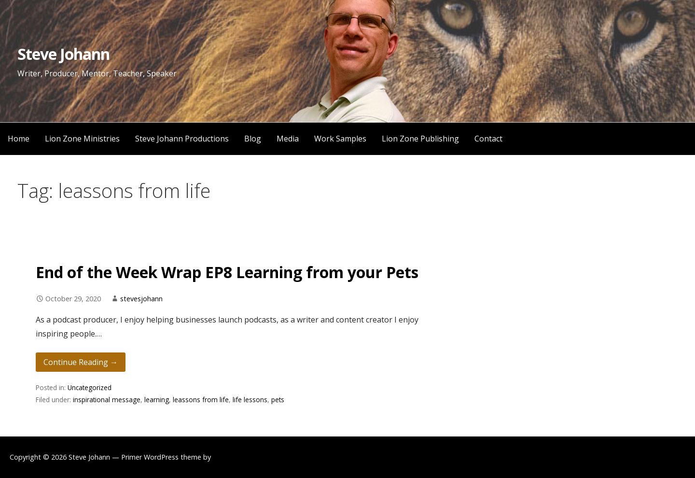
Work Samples (340, 138)
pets (277, 399)
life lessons (250, 399)
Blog (252, 138)
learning (156, 399)
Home (18, 138)
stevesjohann (141, 298)
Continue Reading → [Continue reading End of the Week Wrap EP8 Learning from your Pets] (80, 362)
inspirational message (106, 399)
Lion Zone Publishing (420, 138)
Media (288, 138)
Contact (488, 138)
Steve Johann (63, 53)
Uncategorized (89, 387)
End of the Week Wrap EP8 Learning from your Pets (227, 272)
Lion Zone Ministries (82, 138)
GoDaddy (228, 457)
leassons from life (201, 399)
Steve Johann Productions (182, 138)
